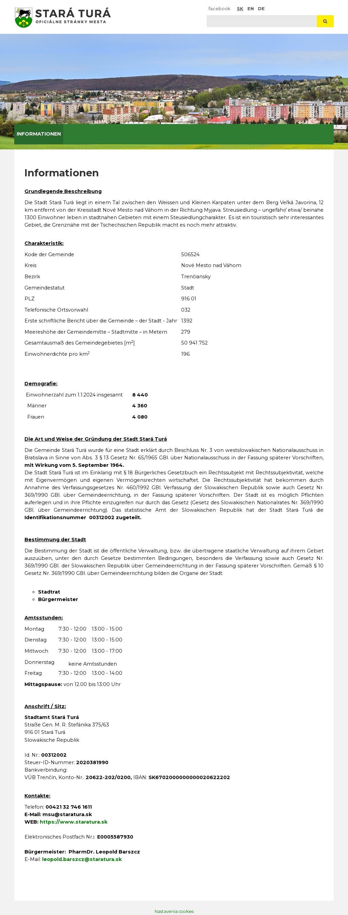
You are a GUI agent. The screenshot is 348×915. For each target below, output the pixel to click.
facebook (219, 8)
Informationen (39, 134)
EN (250, 8)
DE (261, 8)
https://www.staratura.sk (73, 822)
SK (240, 8)
